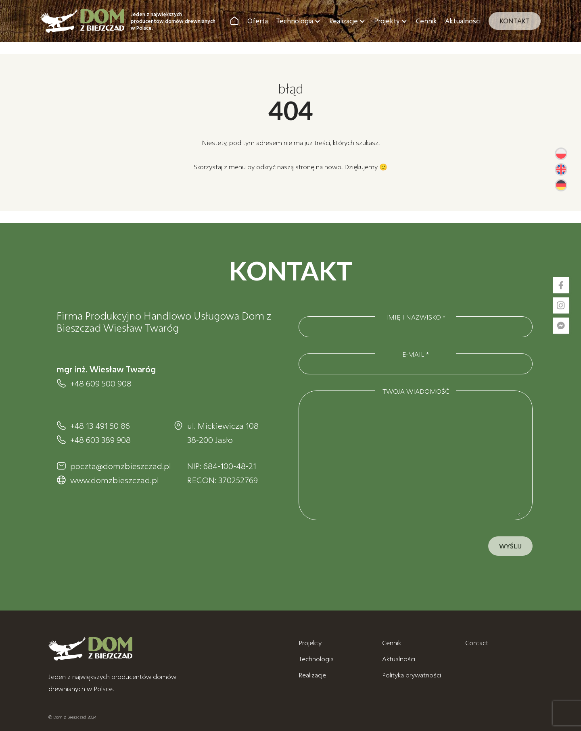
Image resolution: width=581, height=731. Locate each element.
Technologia (294, 21)
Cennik (426, 21)
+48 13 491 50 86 (100, 425)
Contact (476, 642)
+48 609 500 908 (101, 383)
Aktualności (463, 21)
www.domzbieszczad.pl (113, 480)
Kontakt (514, 21)
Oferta (257, 21)
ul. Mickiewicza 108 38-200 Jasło (223, 432)
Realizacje (343, 21)
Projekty (387, 21)
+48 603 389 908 (100, 439)
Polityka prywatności (411, 675)
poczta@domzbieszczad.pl (113, 466)
